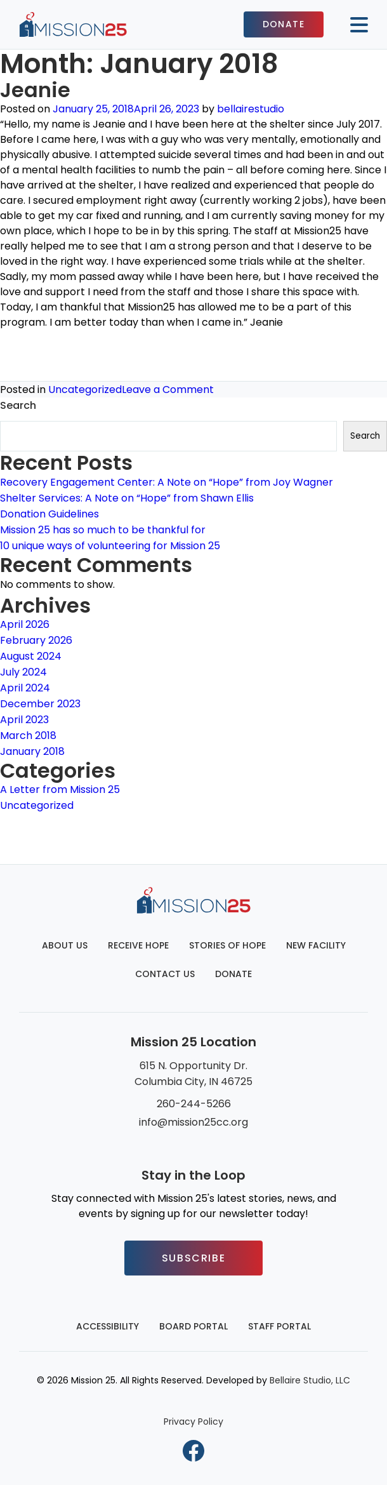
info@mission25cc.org (193, 1122)
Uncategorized (85, 389)
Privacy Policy (193, 1421)
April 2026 (24, 624)
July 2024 (23, 672)
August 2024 (31, 656)
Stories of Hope (227, 945)
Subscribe (193, 1258)
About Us (65, 945)
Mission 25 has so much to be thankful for (103, 530)
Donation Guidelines (49, 514)
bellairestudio (250, 109)
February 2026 (36, 640)
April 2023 (24, 719)
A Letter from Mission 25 (60, 789)
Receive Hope (138, 945)
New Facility (316, 945)
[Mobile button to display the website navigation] (354, 25)
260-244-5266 (194, 1103)
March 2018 (28, 735)
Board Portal (193, 1326)
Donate (284, 24)
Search (18, 405)
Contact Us (165, 974)
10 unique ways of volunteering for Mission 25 (110, 545)
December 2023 (40, 703)
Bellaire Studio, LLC (310, 1380)
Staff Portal (279, 1326)
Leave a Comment (168, 389)
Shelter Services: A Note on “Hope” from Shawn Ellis (127, 498)
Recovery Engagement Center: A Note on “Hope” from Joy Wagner (166, 482)
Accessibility (107, 1326)
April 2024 (25, 688)
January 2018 (32, 751)
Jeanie (35, 90)
